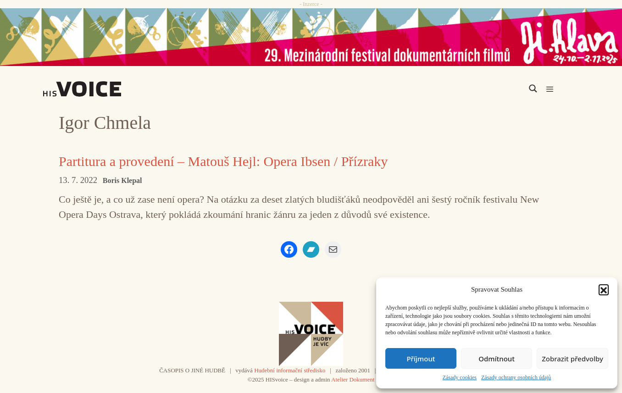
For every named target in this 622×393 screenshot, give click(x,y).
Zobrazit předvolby (572, 358)
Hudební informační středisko (289, 370)
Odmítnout (496, 358)
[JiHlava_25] (311, 37)
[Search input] (489, 88)
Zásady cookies (460, 377)
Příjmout (420, 358)
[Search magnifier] (533, 88)
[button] (603, 289)
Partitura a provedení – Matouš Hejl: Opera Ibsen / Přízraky (223, 161)
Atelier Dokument (352, 379)
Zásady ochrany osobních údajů (516, 377)
